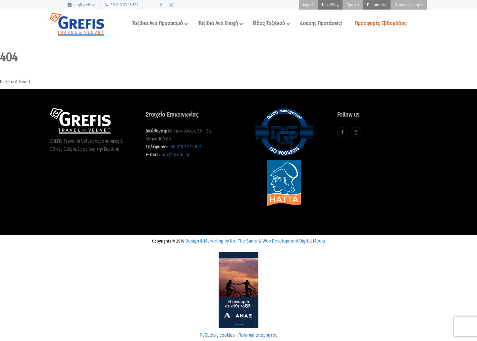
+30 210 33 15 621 (121, 5)
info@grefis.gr (82, 5)
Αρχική (308, 5)
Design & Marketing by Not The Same (221, 241)
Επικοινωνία (377, 5)
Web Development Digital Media (293, 241)
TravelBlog (330, 5)
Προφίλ (352, 5)
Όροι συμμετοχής (409, 5)
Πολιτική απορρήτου (258, 335)
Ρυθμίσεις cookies (217, 335)
